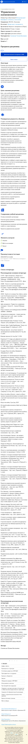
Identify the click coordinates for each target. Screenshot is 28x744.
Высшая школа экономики (9, 1)
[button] (9, 660)
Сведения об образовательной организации (12, 692)
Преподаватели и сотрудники (8, 673)
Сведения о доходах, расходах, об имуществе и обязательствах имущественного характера (12, 689)
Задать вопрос (14, 59)
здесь (12, 732)
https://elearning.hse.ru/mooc (8, 724)
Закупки (3, 678)
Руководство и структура (7, 668)
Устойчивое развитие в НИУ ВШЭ (9, 671)
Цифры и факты (5, 666)
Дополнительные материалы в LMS (14, 54)
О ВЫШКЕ (4, 663)
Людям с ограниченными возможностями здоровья (11, 695)
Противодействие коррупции (8, 685)
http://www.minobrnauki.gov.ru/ (9, 708)
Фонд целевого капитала (7, 683)
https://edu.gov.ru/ (6, 714)
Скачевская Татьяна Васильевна (18, 36)
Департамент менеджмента (15, 24)
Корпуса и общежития (6, 676)
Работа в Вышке (5, 701)
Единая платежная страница (8, 698)
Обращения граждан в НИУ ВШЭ (9, 681)
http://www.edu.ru (5, 719)
